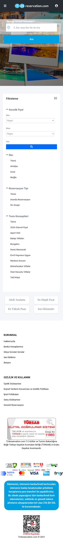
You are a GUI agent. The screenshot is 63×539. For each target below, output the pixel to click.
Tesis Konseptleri (17, 216)
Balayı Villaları (17, 238)
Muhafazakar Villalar (20, 266)
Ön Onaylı (15, 205)
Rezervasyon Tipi (17, 188)
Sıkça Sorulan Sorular (14, 352)
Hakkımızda (9, 341)
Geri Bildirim (9, 357)
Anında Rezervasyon (20, 199)
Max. (8, 128)
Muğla (13, 177)
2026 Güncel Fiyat (19, 227)
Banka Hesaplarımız (13, 346)
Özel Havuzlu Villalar (20, 272)
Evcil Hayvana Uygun (20, 255)
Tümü (13, 160)
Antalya (14, 166)
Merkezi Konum (18, 260)
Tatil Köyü (15, 277)
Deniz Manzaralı (18, 249)
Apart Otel (15, 233)
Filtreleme (12, 98)
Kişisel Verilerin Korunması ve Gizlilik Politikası (26, 389)
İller (9, 155)
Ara (7, 141)
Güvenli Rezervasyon (14, 405)
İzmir (12, 172)
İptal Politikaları (11, 394)
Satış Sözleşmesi (12, 399)
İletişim (7, 362)
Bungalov (14, 244)
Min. (8, 115)
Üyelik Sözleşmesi (12, 383)
